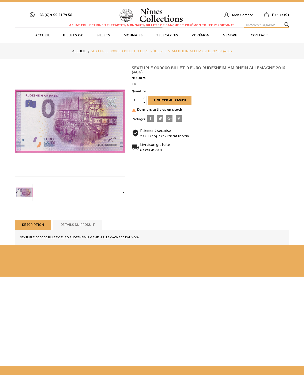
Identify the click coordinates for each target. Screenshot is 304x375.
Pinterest (179, 118)
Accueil (42, 35)
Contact (259, 35)
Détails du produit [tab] (78, 224)
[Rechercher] (266, 24)
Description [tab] (33, 224)
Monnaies (133, 35)
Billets (103, 35)
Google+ (169, 118)
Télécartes (167, 35)
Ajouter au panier (169, 100)
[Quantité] (137, 100)
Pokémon (201, 35)
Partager (150, 118)
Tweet (160, 118)
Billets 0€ (73, 35)
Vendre (230, 35)
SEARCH (286, 24)
